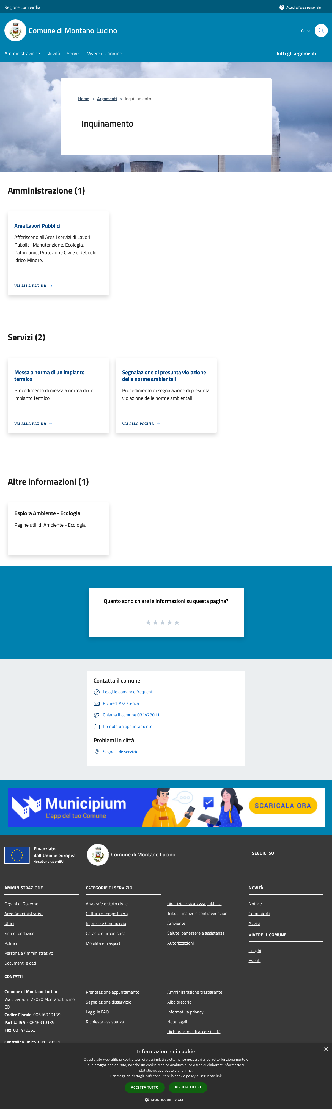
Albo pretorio (179, 1002)
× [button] (326, 1049)
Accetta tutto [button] (144, 1087)
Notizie (255, 903)
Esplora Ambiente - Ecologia (47, 513)
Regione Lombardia (22, 7)
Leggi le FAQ (97, 1012)
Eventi (255, 960)
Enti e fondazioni (20, 933)
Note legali (177, 1021)
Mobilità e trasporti (104, 943)
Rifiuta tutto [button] (188, 1087)
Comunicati (259, 913)
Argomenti (107, 98)
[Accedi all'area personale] (300, 7)
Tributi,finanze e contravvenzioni (198, 913)
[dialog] (166, 1076)
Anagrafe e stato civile (107, 903)
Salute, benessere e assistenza (195, 933)
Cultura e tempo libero (107, 913)
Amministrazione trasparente (194, 992)
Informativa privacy (185, 1012)
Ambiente (176, 923)
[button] (166, 1099)
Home (83, 98)
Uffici (9, 923)
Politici (10, 943)
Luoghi (255, 950)
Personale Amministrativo (28, 953)
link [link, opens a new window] (219, 1076)
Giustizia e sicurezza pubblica (194, 903)
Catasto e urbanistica (105, 933)
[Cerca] (321, 30)
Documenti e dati (20, 963)
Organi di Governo (21, 903)
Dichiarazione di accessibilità (194, 1031)
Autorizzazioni (180, 943)
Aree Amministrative (23, 913)
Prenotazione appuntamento (112, 992)
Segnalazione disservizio (108, 1002)
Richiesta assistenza (105, 1021)
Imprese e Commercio (106, 923)
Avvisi (254, 923)
